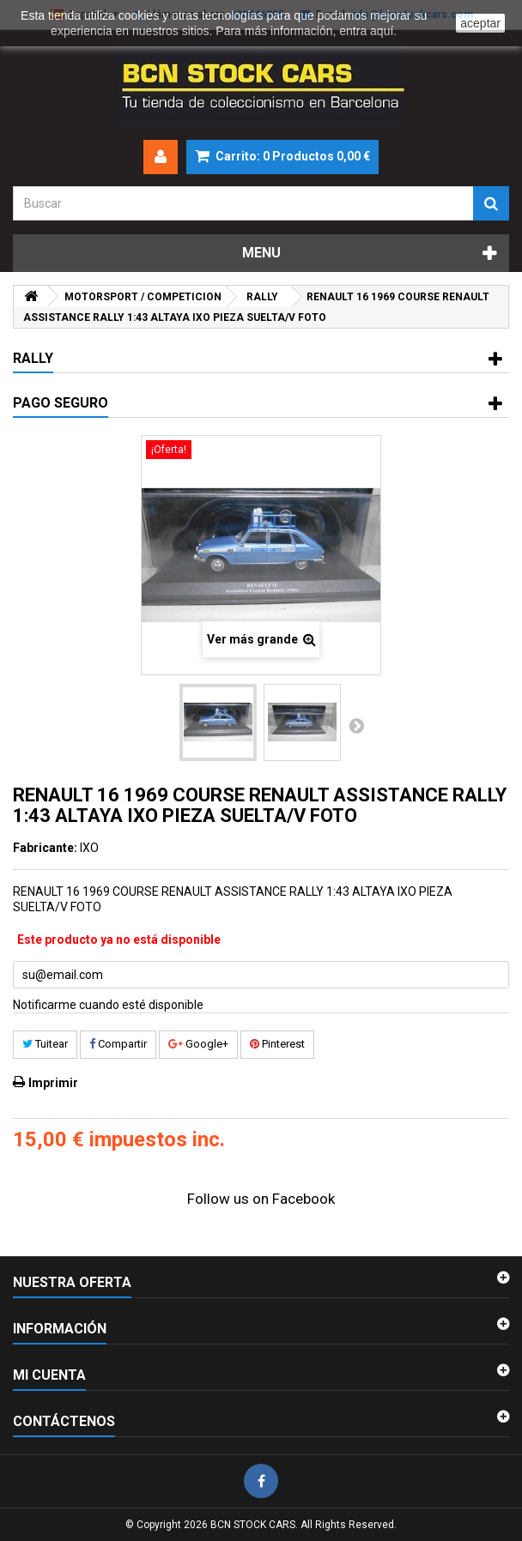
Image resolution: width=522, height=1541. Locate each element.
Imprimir (53, 1083)
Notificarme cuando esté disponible (108, 1005)
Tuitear (45, 1043)
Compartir (118, 1043)
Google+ (198, 1043)
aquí (381, 31)
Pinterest (277, 1043)
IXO (89, 848)
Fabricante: (45, 848)
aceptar (480, 23)
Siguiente (356, 725)
